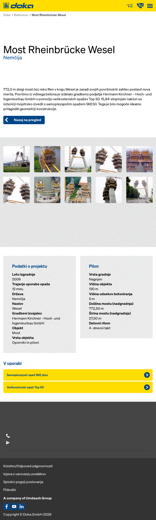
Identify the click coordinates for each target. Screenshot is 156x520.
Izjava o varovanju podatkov (24, 473)
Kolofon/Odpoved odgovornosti (28, 466)
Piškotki (9, 489)
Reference (21, 15)
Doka (6, 15)
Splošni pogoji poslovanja (23, 481)
